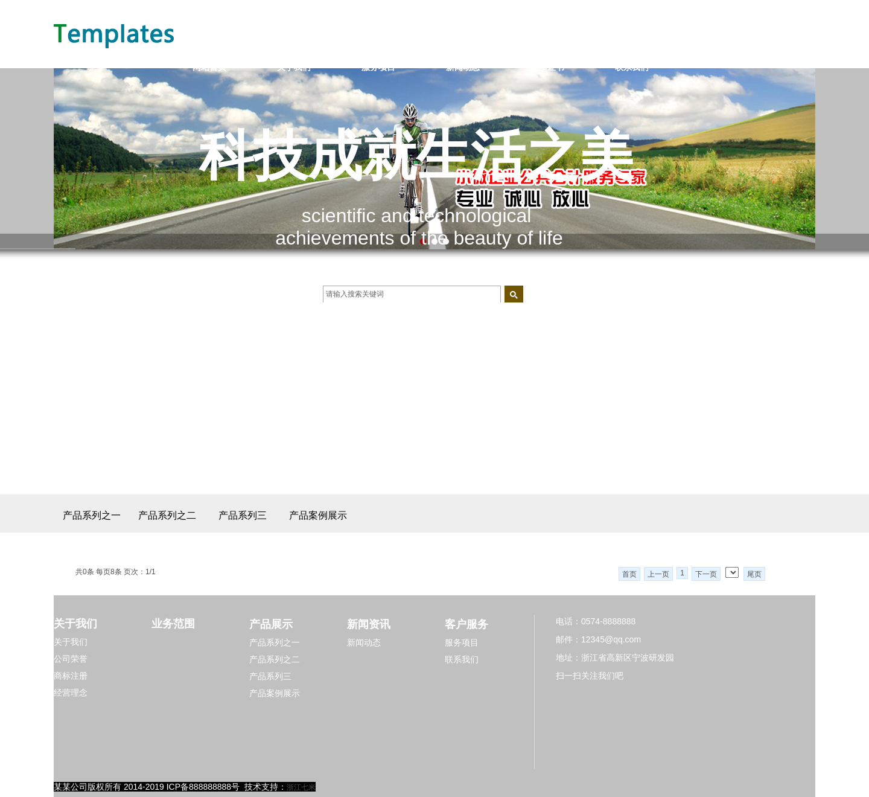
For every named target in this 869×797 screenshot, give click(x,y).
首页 (629, 574)
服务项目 (378, 67)
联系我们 (632, 67)
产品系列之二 (167, 515)
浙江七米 (301, 787)
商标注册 (71, 675)
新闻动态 (463, 67)
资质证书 (547, 67)
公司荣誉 (71, 659)
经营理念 (71, 692)
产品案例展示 (318, 515)
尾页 (754, 574)
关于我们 (294, 67)
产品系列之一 (92, 515)
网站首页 (209, 67)
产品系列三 (242, 515)
